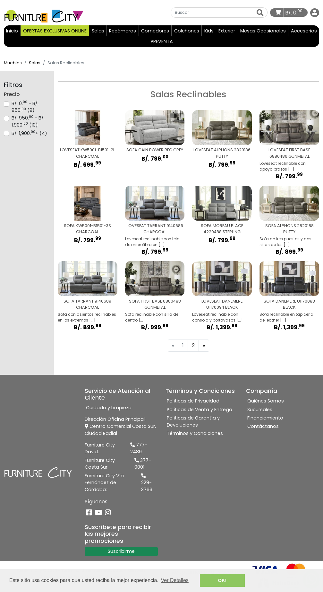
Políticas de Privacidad (193, 401)
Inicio (13, 31)
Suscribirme (121, 551)
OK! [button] (222, 580)
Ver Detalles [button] (175, 580)
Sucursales (259, 410)
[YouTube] (98, 513)
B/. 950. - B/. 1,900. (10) (28, 121)
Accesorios (304, 31)
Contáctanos (263, 427)
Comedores (155, 31)
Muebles (13, 63)
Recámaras (122, 31)
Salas (98, 31)
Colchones (186, 31)
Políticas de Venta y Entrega (199, 410)
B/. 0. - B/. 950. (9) (25, 107)
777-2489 (138, 448)
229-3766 (146, 483)
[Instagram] (108, 513)
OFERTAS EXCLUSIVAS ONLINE (55, 31)
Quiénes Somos (265, 401)
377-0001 (142, 464)
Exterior (226, 31)
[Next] (204, 346)
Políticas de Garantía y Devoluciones (193, 422)
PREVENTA (162, 42)
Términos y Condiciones (195, 433)
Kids (209, 31)
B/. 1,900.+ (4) (29, 133)
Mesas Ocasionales (263, 31)
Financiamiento (265, 418)
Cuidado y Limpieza (109, 408)
